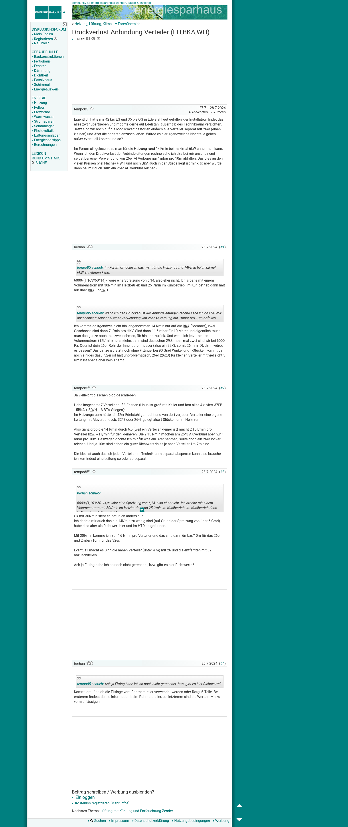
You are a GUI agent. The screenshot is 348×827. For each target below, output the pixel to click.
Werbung (221, 821)
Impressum (119, 821)
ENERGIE (39, 98)
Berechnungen (44, 145)
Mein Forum (42, 34)
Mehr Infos (120, 803)
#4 (222, 663)
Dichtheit (40, 75)
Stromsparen (43, 121)
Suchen (97, 821)
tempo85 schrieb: (90, 267)
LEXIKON (39, 153)
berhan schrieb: (89, 493)
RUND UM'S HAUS (46, 158)
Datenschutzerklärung (150, 821)
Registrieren (42, 39)
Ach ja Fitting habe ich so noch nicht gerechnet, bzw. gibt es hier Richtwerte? (149, 682)
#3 (222, 472)
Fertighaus (41, 61)
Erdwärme (41, 112)
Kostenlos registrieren (91, 803)
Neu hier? (40, 43)
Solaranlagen (43, 126)
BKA (144, 163)
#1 (222, 247)
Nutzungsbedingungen (191, 821)
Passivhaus (42, 80)
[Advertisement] (149, 72)
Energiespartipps (46, 140)
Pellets (38, 107)
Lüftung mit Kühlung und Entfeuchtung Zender (137, 811)
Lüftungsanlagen (46, 135)
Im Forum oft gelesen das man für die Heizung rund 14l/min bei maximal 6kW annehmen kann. (146, 268)
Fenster (39, 66)
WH (104, 290)
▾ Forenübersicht (128, 24)
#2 (222, 388)
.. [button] (142, 511)
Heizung (39, 103)
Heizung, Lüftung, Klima (93, 24)
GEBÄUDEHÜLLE (45, 52)
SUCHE (39, 163)
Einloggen (83, 797)
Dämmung (41, 71)
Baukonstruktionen (48, 57)
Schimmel (41, 84)
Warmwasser (43, 117)
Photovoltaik (43, 131)
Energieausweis (45, 89)
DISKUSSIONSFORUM (49, 29)
